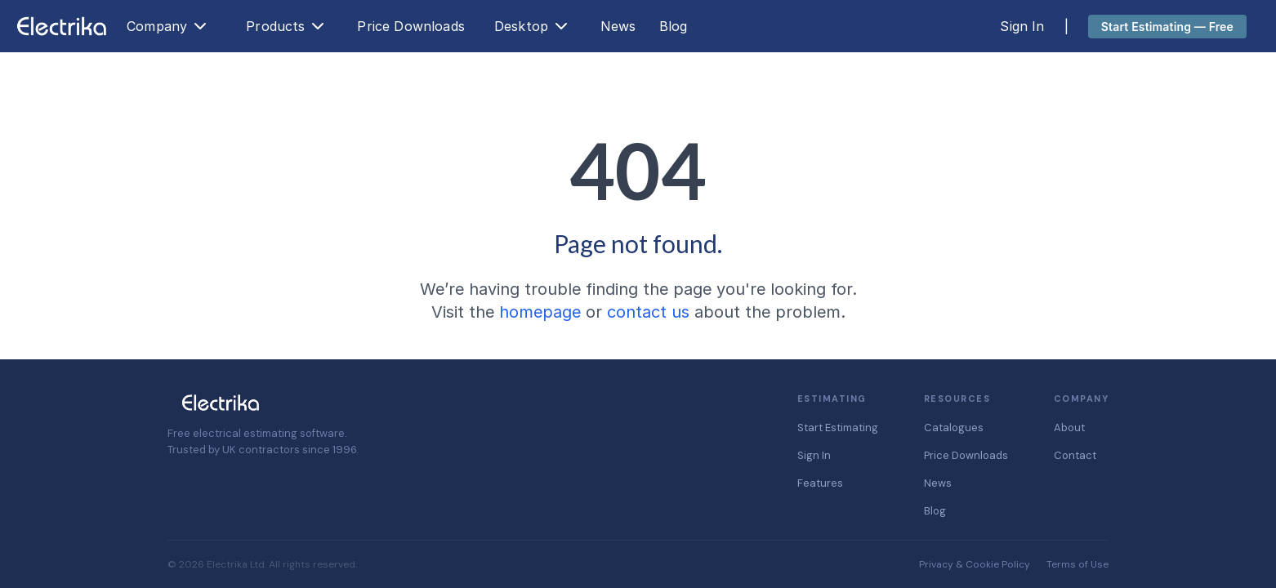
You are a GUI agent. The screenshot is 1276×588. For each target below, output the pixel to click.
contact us (648, 312)
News (618, 26)
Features (820, 483)
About (1069, 427)
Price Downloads (410, 26)
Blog (673, 26)
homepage (540, 312)
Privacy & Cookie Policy (974, 564)
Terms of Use (1077, 564)
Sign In (1022, 26)
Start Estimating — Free (1167, 26)
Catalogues (954, 427)
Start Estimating (837, 427)
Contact (1075, 455)
